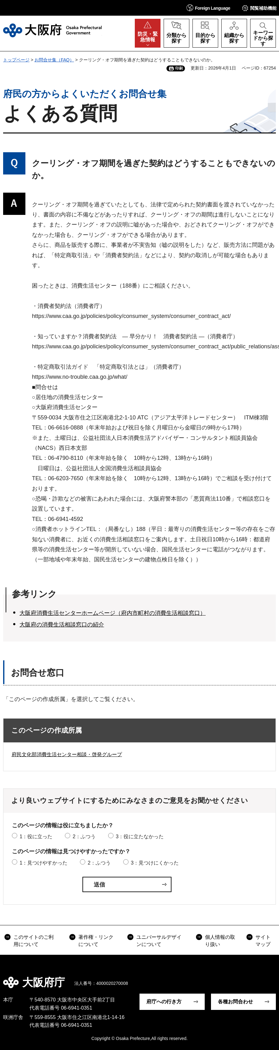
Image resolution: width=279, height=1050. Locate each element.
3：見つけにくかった (155, 862)
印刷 (179, 68)
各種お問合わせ (235, 1001)
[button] (208, 8)
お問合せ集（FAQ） (54, 59)
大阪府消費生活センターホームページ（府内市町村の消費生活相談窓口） (112, 613)
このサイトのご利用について (33, 940)
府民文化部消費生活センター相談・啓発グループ (67, 754)
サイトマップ (263, 940)
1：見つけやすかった (43, 862)
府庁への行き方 (164, 1001)
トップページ (16, 59)
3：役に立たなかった (140, 836)
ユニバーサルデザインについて (159, 940)
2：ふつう (84, 836)
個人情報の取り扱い (220, 940)
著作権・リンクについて (95, 940)
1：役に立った (35, 836)
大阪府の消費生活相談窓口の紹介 (61, 624)
